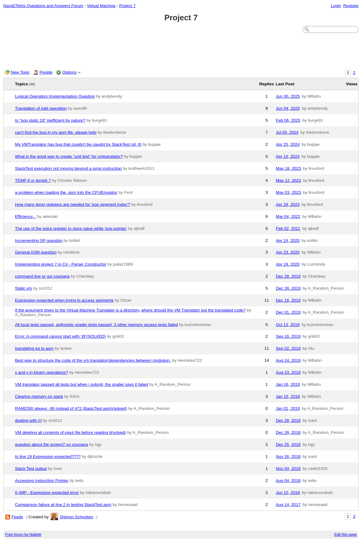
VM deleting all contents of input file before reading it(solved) (70, 432)
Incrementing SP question (39, 240)
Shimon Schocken (76, 517)
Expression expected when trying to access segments (64, 300)
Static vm (23, 288)
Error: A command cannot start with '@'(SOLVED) (60, 336)
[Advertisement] (181, 50)
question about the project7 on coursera (51, 444)
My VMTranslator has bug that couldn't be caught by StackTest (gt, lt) (78, 144)
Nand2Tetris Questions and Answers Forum (43, 5)
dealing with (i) (28, 420)
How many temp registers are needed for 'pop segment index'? (72, 204)
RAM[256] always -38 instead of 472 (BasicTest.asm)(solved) (71, 408)
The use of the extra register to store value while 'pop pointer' (71, 228)
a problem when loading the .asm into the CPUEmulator (66, 192)
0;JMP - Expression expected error (47, 492)
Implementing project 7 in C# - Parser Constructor (60, 264)
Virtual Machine (101, 5)
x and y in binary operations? (41, 372)
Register (351, 5)
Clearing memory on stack (39, 396)
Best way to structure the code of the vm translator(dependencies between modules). (93, 360)
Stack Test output (31, 468)
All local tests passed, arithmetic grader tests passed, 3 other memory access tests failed (96, 324)
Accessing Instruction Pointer (42, 480)
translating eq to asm (34, 348)
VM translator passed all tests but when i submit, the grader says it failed (81, 384)
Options (69, 72)
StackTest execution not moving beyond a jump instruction (68, 168)
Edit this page (345, 534)
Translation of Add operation (41, 108)
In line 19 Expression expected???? (48, 456)
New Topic (20, 72)
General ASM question (35, 252)
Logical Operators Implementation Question (55, 96)
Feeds (17, 517)
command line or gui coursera (42, 276)
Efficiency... (25, 216)
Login (336, 5)
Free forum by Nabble (23, 534)
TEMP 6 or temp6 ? (33, 180)
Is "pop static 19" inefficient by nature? (50, 120)
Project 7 (127, 5)
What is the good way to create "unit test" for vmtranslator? (69, 156)
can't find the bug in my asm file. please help (56, 132)
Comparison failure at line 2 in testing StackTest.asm (63, 504)
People (46, 72)
